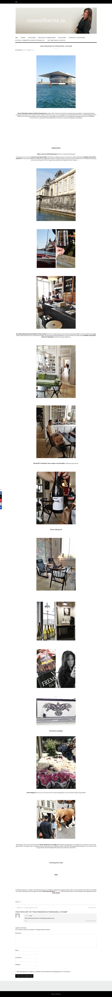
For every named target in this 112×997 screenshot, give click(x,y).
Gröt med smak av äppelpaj (56, 40)
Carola (32, 50)
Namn (17, 950)
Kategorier (62, 37)
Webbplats (17, 964)
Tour (21, 901)
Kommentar (18, 933)
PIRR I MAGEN (92, 907)
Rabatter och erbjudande (47, 37)
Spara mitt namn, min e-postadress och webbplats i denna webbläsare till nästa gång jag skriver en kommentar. (43, 971)
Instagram (31, 37)
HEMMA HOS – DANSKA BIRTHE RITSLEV (26, 907)
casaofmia (27, 915)
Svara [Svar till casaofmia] (26, 920)
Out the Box (58, 994)
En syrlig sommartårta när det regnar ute (30, 40)
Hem (16, 37)
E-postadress (18, 957)
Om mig (23, 37)
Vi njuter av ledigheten (77, 37)
